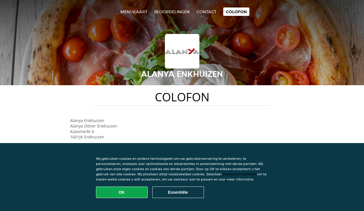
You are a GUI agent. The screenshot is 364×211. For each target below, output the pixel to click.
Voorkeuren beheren (239, 174)
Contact (206, 12)
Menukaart (133, 12)
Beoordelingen (172, 12)
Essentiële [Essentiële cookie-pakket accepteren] (178, 192)
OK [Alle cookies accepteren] (122, 192)
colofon (236, 12)
